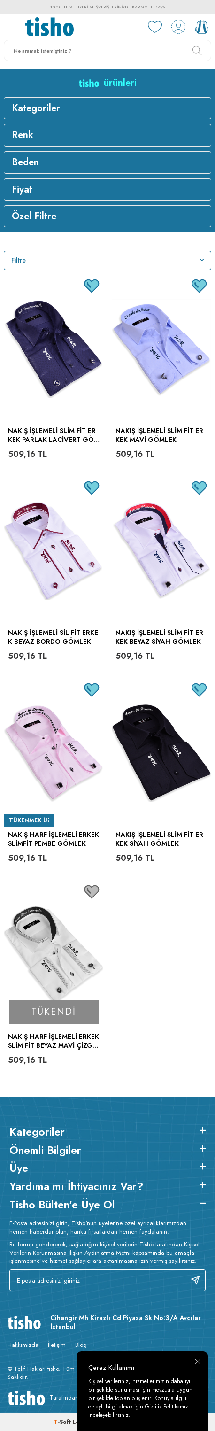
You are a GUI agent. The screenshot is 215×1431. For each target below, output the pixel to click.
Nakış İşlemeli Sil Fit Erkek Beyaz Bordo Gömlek (53, 637)
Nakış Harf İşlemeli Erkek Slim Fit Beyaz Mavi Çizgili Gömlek (53, 1041)
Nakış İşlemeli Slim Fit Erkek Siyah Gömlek (159, 839)
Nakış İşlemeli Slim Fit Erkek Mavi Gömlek (159, 435)
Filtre (107, 260)
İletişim (57, 1345)
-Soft (63, 1422)
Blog (81, 1345)
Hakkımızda (23, 1345)
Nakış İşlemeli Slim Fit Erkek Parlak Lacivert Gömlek (54, 435)
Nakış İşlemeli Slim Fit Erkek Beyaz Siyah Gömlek (159, 637)
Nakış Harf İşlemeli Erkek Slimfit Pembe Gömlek (53, 839)
